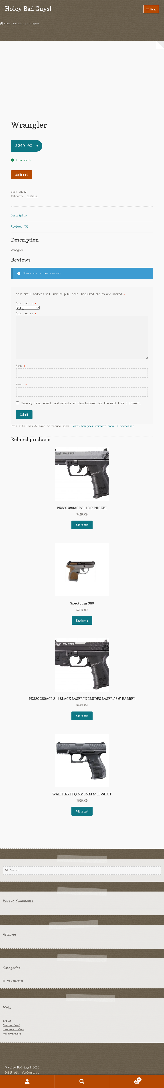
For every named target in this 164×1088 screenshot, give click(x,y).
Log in (7, 1021)
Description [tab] (19, 215)
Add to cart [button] (82, 525)
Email (21, 384)
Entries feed (11, 1025)
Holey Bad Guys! (28, 8)
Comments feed (13, 1029)
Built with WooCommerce (22, 1072)
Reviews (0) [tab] (19, 226)
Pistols (18, 23)
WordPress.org (12, 1034)
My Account (27, 1081)
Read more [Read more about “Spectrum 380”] (82, 620)
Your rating (26, 303)
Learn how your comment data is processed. (104, 426)
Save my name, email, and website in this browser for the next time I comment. (82, 403)
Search (82, 1081)
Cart (125, 1079)
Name (20, 365)
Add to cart (21, 174)
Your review (26, 313)
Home (7, 23)
